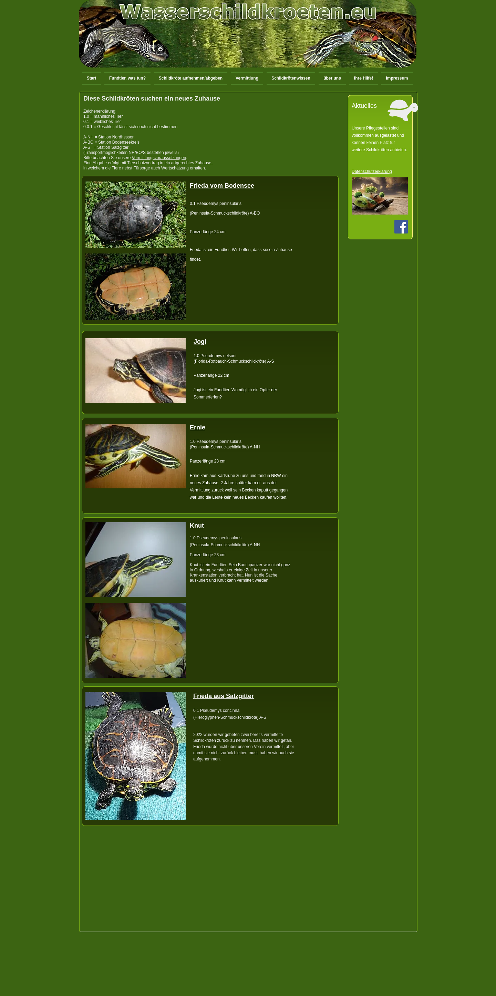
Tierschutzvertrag (143, 162)
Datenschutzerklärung (372, 171)
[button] (190, 78)
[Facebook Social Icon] (401, 227)
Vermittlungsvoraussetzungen (159, 157)
